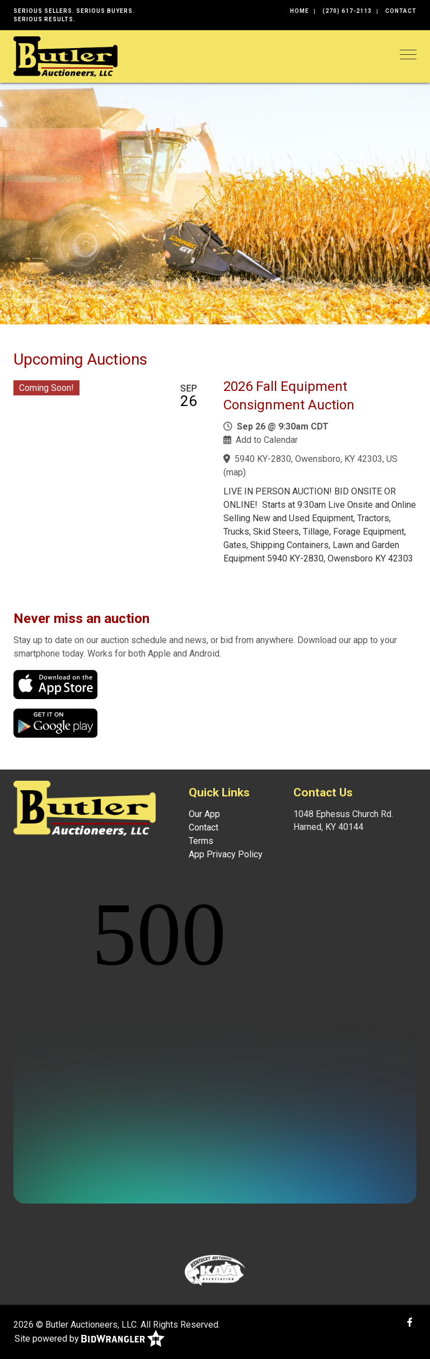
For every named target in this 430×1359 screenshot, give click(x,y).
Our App (204, 814)
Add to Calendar (267, 440)
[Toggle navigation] (408, 54)
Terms (201, 841)
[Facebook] (410, 1322)
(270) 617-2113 (347, 11)
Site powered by (90, 1339)
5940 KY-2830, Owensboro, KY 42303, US (316, 459)
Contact (401, 11)
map (234, 472)
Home (299, 11)
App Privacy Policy (226, 854)
